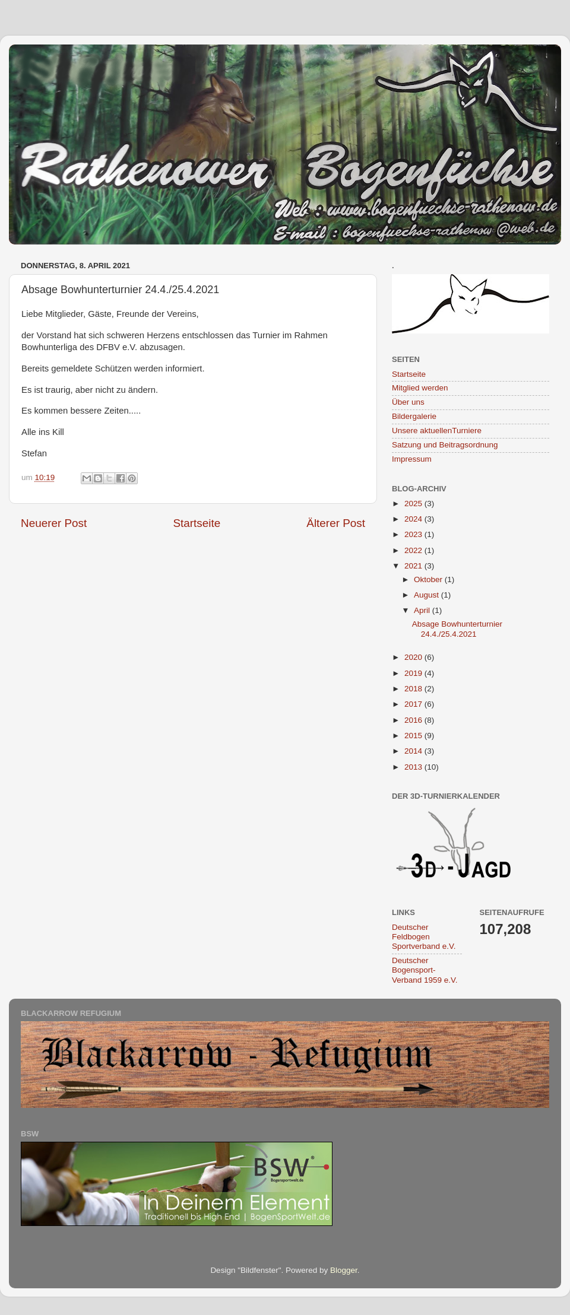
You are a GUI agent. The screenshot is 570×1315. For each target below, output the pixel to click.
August (427, 594)
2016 (414, 720)
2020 (414, 657)
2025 (414, 503)
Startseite (196, 523)
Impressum (412, 459)
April (423, 610)
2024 (414, 518)
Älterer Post (335, 523)
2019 (414, 673)
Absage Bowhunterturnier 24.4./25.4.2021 (457, 629)
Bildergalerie (414, 416)
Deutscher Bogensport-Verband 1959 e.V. (425, 970)
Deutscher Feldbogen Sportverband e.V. (424, 937)
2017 (414, 704)
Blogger (343, 1270)
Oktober (429, 579)
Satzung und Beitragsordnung (445, 444)
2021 (414, 565)
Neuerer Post (54, 523)
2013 (414, 767)
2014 (414, 751)
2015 (414, 735)
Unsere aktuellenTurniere (437, 430)
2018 (414, 688)
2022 (414, 550)
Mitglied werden (420, 387)
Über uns (408, 402)
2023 (414, 534)
